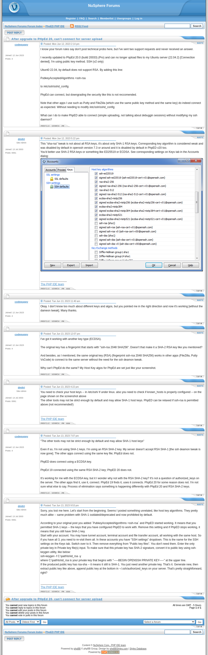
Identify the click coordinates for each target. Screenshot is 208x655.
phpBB (77, 648)
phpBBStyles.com (119, 648)
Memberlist (106, 18)
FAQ (82, 18)
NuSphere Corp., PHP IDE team (109, 645)
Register (71, 18)
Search (92, 18)
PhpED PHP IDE (55, 26)
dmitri (21, 139)
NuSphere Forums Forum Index (24, 26)
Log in (138, 18)
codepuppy (21, 44)
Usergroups (124, 18)
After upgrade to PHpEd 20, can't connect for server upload (57, 599)
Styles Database (138, 648)
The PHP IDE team (52, 284)
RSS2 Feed (79, 26)
